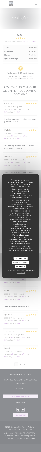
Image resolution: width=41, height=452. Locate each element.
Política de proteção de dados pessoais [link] (21, 270)
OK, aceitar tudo (20, 258)
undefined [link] (21, 273)
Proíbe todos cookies (20, 262)
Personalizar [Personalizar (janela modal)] (20, 266)
